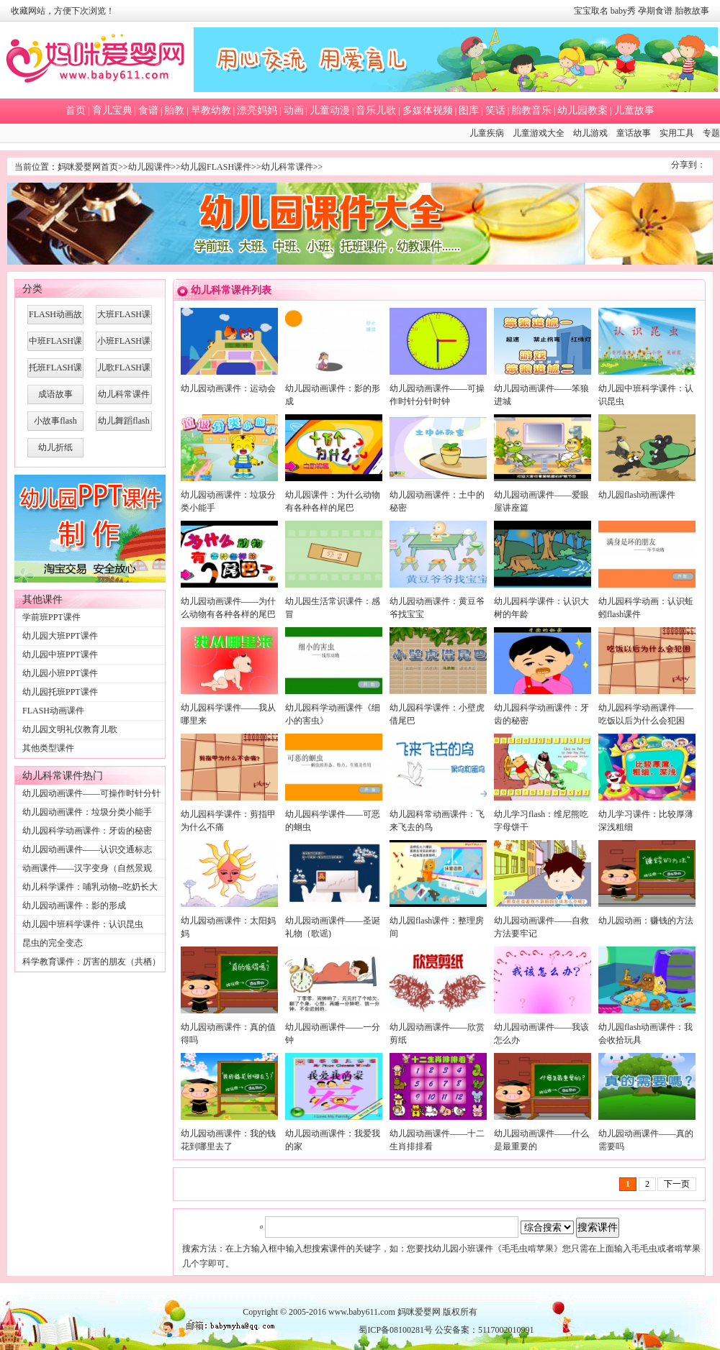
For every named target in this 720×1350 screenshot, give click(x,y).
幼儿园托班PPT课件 (60, 692)
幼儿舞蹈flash (123, 421)
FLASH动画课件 (53, 711)
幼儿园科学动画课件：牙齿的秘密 (87, 831)
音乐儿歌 (376, 110)
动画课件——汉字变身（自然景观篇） (87, 875)
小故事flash (55, 421)
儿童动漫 (330, 110)
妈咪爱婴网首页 (88, 167)
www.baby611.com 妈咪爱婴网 (384, 1312)
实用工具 (677, 133)
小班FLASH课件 (123, 344)
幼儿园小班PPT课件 (60, 673)
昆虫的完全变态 (52, 943)
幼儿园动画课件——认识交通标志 (87, 849)
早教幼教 (211, 110)
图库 (469, 110)
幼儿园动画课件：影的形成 (74, 905)
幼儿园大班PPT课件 (60, 636)
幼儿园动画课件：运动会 (228, 388)
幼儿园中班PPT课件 (60, 654)
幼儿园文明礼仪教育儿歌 (69, 729)
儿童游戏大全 (538, 133)
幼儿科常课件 (287, 167)
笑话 (495, 110)
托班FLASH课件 (55, 371)
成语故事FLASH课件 (55, 397)
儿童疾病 (486, 133)
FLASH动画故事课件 (55, 318)
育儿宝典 (112, 110)
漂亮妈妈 (257, 110)
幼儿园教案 (582, 110)
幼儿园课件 (149, 167)
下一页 (677, 1184)
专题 (711, 133)
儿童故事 (634, 110)
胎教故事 (692, 11)
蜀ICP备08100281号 (396, 1330)
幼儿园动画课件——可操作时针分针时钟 (91, 800)
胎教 (174, 110)
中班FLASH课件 (55, 344)
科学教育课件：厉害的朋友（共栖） (91, 962)
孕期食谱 (655, 11)
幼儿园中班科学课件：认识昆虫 (82, 924)
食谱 (148, 110)
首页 (76, 110)
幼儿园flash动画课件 (636, 495)
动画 (294, 110)
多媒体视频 (427, 110)
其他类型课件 (48, 748)
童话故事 (633, 133)
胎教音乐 (531, 110)
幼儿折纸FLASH (55, 451)
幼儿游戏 (590, 133)
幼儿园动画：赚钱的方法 (645, 921)
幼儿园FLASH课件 (216, 167)
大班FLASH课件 (123, 318)
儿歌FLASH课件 (123, 371)
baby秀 (623, 11)
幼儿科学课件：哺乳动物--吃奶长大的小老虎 (90, 894)
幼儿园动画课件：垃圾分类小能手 (87, 812)
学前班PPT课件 (51, 617)
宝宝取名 (591, 11)
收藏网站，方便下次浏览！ (62, 11)
